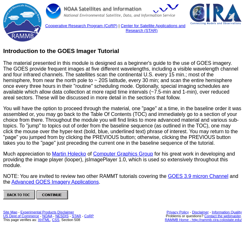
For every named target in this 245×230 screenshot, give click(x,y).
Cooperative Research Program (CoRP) (81, 25)
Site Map (10, 212)
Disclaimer (200, 212)
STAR (76, 216)
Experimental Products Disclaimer (47, 212)
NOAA (47, 216)
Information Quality (227, 212)
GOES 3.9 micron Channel (198, 176)
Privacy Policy (178, 212)
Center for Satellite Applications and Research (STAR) (153, 28)
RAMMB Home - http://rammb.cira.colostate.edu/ (203, 220)
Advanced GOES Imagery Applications (55, 182)
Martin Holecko (69, 154)
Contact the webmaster (222, 216)
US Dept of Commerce (21, 216)
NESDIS (62, 216)
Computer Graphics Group (123, 154)
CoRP (89, 216)
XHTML (44, 220)
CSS (55, 220)
